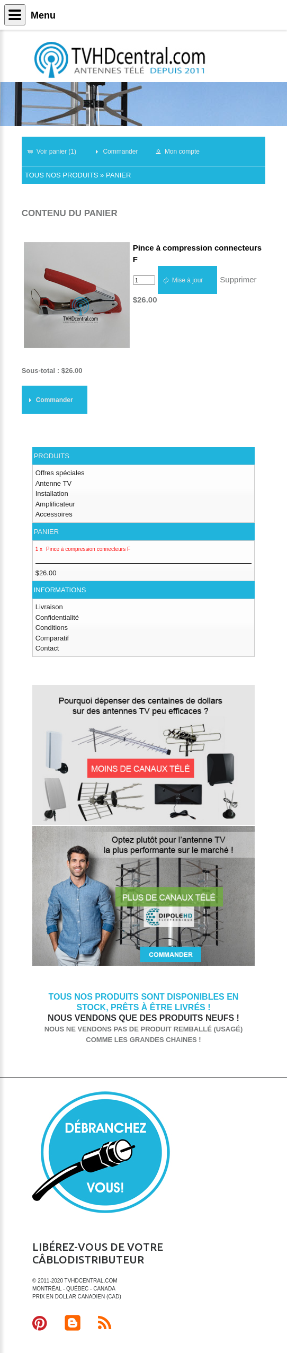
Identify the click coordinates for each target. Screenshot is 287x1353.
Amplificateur (55, 504)
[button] (56, 151)
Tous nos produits (61, 175)
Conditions (51, 627)
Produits (51, 456)
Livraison (49, 607)
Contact (47, 648)
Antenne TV (53, 483)
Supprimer (238, 279)
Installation (51, 493)
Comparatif (52, 638)
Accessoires (54, 514)
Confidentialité (57, 617)
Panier (118, 175)
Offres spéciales (60, 473)
